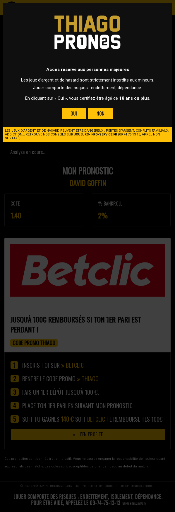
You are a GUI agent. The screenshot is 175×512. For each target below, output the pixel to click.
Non (100, 113)
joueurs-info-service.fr (95, 134)
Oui (74, 113)
